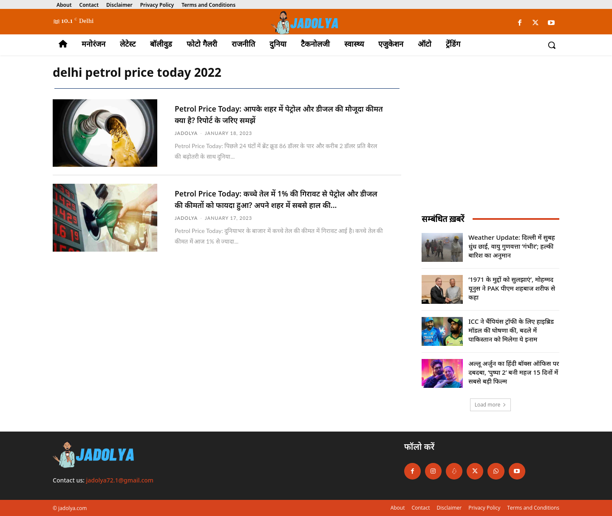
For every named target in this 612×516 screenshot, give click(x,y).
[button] (551, 45)
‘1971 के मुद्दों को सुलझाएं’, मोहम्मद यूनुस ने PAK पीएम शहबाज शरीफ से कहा (511, 288)
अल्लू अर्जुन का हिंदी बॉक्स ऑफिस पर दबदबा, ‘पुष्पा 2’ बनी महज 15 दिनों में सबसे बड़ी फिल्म (513, 372)
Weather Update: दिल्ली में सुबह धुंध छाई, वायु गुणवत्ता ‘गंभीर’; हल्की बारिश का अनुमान (511, 246)
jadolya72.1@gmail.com (120, 480)
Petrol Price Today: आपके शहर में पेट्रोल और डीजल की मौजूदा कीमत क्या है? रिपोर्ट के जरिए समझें (279, 113)
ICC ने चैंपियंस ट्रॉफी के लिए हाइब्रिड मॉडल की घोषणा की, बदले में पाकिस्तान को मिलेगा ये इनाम (511, 330)
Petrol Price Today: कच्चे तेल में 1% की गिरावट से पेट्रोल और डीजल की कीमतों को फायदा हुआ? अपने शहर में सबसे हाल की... (277, 204)
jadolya (186, 132)
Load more (491, 404)
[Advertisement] (490, 141)
